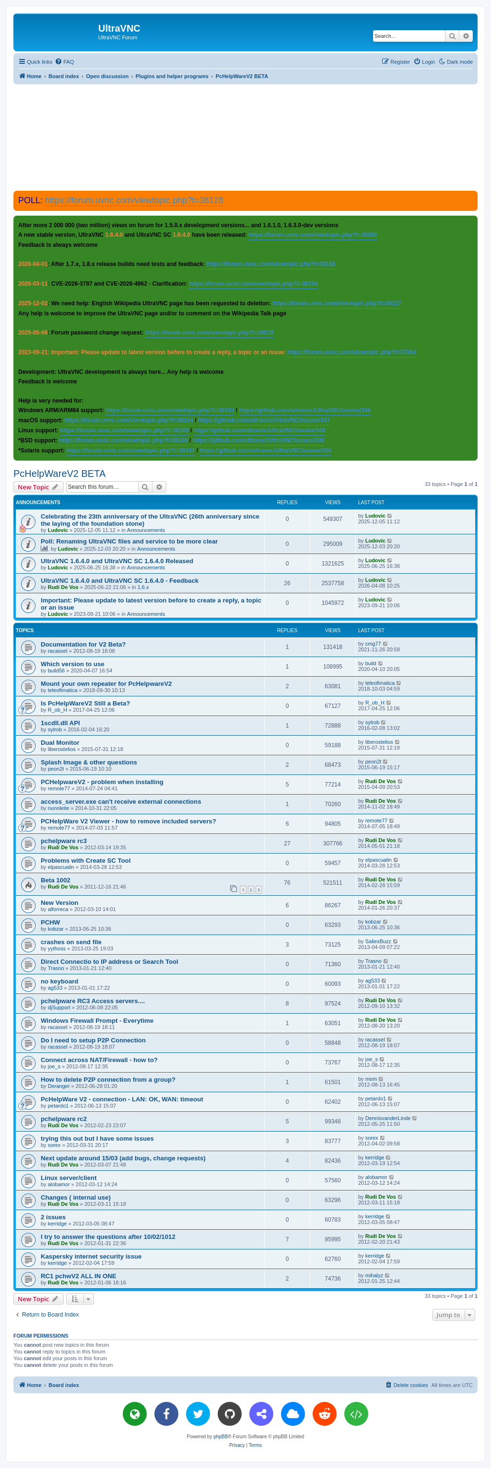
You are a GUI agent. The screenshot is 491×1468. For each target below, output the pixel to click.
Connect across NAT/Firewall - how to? (99, 1059)
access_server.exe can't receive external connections (121, 801)
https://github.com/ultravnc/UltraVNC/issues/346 (305, 410)
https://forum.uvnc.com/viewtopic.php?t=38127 (336, 303)
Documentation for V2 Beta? (83, 644)
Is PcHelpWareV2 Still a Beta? (85, 703)
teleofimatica (63, 690)
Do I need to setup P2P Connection (93, 1040)
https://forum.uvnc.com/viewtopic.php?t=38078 (209, 332)
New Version (59, 902)
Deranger (59, 1086)
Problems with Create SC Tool (85, 860)
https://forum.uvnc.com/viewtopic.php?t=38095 (312, 234)
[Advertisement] (245, 137)
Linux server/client (69, 1177)
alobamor (59, 1184)
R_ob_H (57, 710)
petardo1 (58, 1106)
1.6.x (143, 587)
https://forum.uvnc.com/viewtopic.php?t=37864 (351, 352)
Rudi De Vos (63, 587)
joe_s (54, 1066)
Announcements (146, 530)
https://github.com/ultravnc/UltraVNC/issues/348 (260, 430)
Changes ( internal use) (76, 1197)
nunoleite (59, 808)
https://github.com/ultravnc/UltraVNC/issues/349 (259, 440)
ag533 (55, 988)
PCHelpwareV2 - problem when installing (102, 782)
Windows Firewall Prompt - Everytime (97, 1020)
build (370, 663)
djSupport (59, 1007)
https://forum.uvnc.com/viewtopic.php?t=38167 (130, 450)
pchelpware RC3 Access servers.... (93, 1001)
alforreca (58, 909)
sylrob (55, 729)
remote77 (59, 788)
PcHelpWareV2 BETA (59, 473)
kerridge (375, 1157)
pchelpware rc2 (64, 1118)
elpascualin (61, 867)
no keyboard (59, 981)
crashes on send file (71, 942)
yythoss (57, 948)
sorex (54, 1145)
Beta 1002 (55, 880)
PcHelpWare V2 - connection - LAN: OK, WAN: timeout (122, 1099)
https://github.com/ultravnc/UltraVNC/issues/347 (264, 420)
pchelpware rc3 (64, 840)
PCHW (50, 922)
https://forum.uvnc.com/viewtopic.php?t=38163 (169, 410)
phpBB (220, 1436)
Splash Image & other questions (89, 762)
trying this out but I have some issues (97, 1138)
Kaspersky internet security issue (91, 1256)
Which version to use (73, 664)
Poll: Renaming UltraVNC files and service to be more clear (129, 541)
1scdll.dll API (60, 723)
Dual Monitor (60, 742)
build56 (56, 670)
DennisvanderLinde (388, 1118)
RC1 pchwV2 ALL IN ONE (79, 1276)
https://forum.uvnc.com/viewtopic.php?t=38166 (123, 440)
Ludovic (58, 530)
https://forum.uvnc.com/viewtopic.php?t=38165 (124, 430)
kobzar (56, 929)
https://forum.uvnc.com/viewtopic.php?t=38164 (129, 420)
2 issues (53, 1217)
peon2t (56, 769)
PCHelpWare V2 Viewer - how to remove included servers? (128, 821)
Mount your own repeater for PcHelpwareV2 (106, 683)
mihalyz (374, 1275)
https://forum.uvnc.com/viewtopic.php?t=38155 (253, 283)
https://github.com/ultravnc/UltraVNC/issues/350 (265, 450)
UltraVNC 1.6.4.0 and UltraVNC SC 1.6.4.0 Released (117, 561)
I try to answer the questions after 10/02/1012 (108, 1236)
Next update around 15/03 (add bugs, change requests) (123, 1158)
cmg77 (373, 644)
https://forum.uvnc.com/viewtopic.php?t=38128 (134, 200)
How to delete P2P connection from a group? (108, 1079)
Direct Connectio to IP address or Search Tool (109, 961)
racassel (58, 651)
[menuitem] (64, 62)
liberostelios (62, 749)
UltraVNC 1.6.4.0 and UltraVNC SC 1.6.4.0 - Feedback (120, 580)
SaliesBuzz (378, 941)
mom (371, 1079)
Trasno (56, 968)
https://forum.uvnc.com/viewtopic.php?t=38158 (271, 264)
